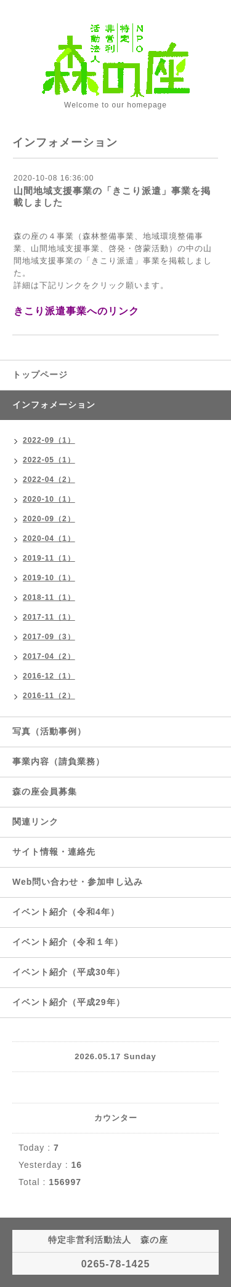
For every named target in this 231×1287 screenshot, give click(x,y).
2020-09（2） (49, 519)
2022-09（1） (49, 440)
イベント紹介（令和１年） (67, 942)
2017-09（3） (49, 636)
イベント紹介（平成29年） (68, 1002)
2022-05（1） (49, 460)
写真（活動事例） (49, 731)
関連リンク (35, 821)
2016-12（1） (49, 676)
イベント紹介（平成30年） (68, 972)
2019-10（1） (49, 578)
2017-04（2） (49, 656)
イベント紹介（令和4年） (66, 912)
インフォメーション (53, 405)
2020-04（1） (49, 538)
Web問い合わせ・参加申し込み (77, 882)
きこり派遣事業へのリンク (76, 311)
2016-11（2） (49, 695)
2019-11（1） (49, 558)
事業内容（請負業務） (58, 761)
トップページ (40, 374)
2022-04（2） (49, 479)
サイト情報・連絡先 (53, 852)
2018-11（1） (49, 597)
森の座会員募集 (44, 791)
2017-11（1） (49, 617)
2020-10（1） (49, 499)
